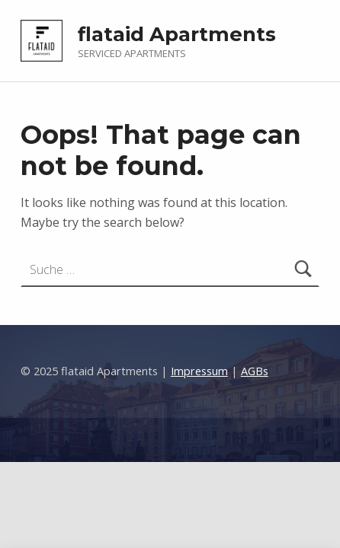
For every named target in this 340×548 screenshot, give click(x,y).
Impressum (199, 371)
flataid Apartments (177, 34)
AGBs (254, 371)
